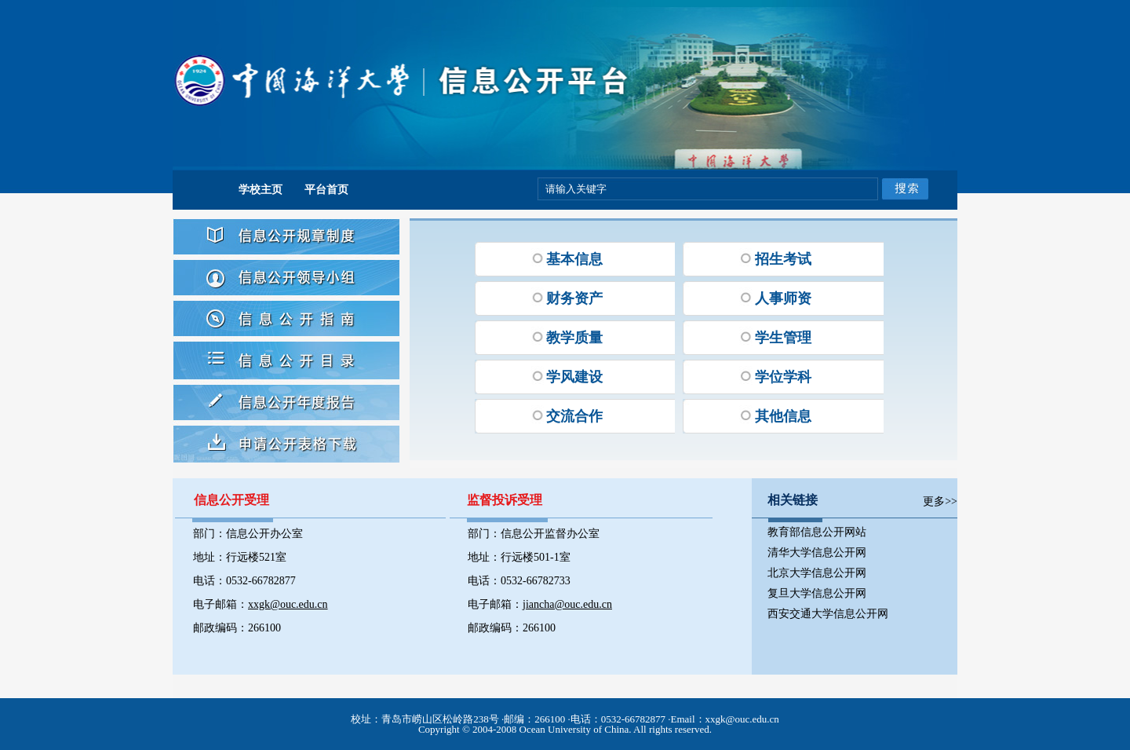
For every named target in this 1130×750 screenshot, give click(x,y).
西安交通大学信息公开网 (827, 614)
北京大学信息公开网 (816, 573)
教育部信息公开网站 (816, 532)
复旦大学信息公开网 (816, 593)
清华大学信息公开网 (816, 552)
